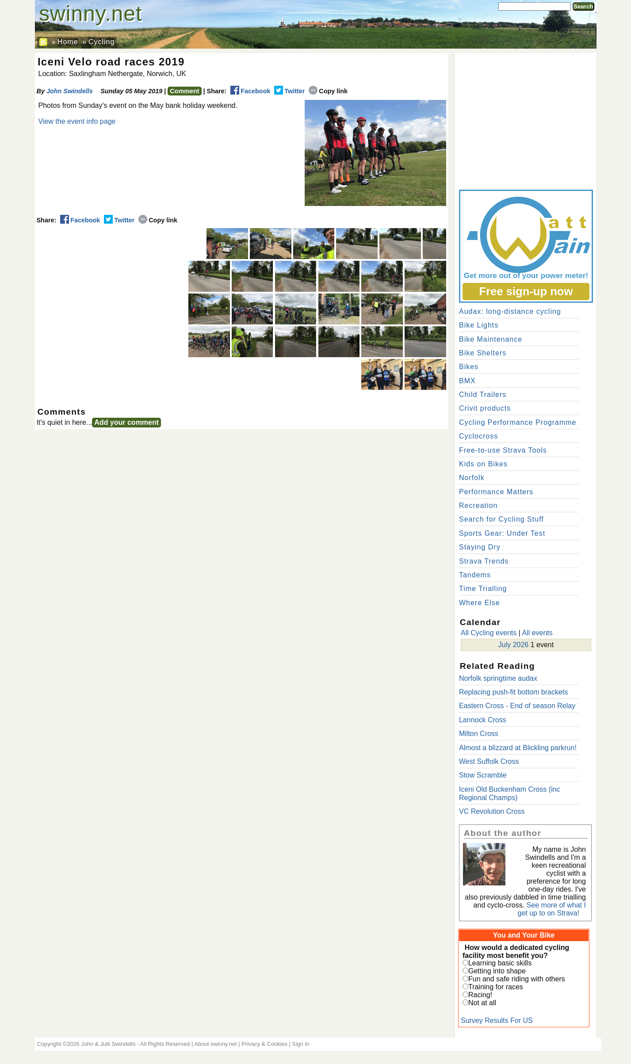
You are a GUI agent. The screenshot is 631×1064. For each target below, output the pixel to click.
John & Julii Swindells (108, 1044)
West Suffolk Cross (489, 761)
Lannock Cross (482, 720)
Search (583, 6)
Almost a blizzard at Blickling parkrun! (518, 747)
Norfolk (472, 477)
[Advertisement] (525, 119)
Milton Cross (478, 733)
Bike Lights (478, 325)
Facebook (250, 91)
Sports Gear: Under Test (502, 533)
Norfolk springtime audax (498, 678)
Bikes (468, 366)
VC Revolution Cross (492, 811)
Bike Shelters (482, 353)
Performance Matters (496, 492)
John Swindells (69, 91)
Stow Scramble (483, 775)
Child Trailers (482, 394)
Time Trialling (483, 588)
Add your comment (126, 422)
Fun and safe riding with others (516, 979)
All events (537, 633)
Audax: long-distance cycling (510, 311)
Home (67, 42)
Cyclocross (478, 436)
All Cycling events (488, 633)
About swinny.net (215, 1044)
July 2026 (513, 644)
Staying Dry (480, 547)
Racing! (480, 995)
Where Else (479, 602)
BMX (467, 381)
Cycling (101, 42)
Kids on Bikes (483, 464)
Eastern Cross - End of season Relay (517, 705)
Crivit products (485, 408)
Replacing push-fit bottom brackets (513, 692)
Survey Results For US (497, 1020)
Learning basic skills (500, 963)
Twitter (289, 91)
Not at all (482, 1003)
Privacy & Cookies (264, 1044)
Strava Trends (484, 561)
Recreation (478, 505)
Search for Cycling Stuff (501, 519)
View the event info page (77, 121)
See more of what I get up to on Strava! (552, 909)
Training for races (495, 987)
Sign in (300, 1044)
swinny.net (90, 13)
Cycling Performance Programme (518, 422)
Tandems (475, 575)
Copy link (328, 91)
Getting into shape (497, 971)
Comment (184, 91)
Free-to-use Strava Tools (503, 450)
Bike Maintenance (490, 339)
